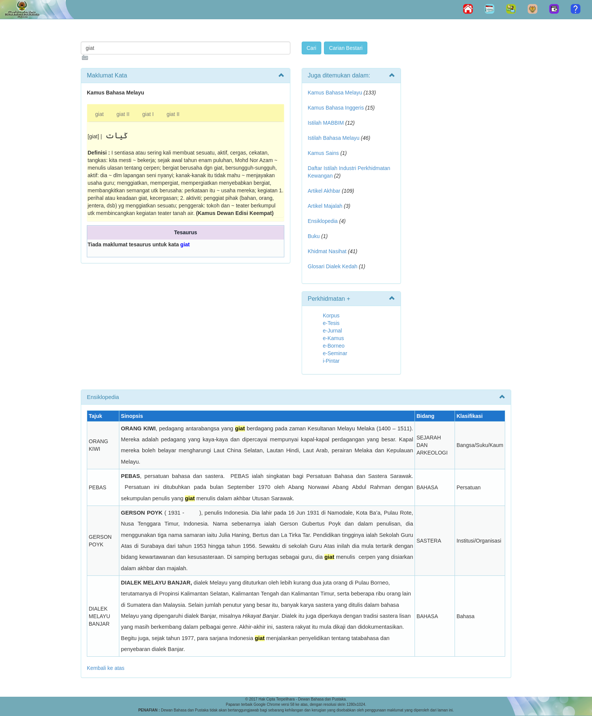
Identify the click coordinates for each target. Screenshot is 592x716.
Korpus (331, 315)
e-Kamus (333, 338)
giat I (148, 114)
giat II (123, 114)
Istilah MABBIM (326, 123)
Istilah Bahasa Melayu (333, 138)
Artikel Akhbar (324, 191)
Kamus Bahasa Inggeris (336, 108)
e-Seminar (335, 353)
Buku (314, 236)
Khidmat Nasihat (327, 251)
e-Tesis (331, 323)
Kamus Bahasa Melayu (336, 93)
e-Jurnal (332, 331)
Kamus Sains (323, 153)
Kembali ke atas (106, 668)
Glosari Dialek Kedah (333, 266)
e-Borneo (334, 346)
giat (99, 114)
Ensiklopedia (323, 221)
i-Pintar (331, 361)
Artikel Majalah (325, 206)
